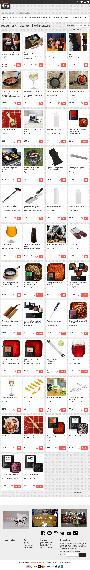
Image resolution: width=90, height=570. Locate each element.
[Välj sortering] (82, 25)
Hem (2, 13)
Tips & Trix (27, 544)
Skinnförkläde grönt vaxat (55, 244)
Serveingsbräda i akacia (10, 321)
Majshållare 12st (29, 397)
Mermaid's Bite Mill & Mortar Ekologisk (31, 283)
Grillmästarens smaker (54, 53)
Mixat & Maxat (28, 545)
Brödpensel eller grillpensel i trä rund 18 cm (33, 436)
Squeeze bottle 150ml (54, 129)
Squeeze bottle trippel (54, 206)
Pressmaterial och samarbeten (46, 545)
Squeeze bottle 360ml (76, 206)
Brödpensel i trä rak (8, 129)
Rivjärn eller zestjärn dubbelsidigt (53, 360)
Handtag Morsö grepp (76, 168)
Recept (26, 542)
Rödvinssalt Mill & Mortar (10, 474)
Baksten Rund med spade (10, 436)
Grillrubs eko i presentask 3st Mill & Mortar (77, 283)
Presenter (8, 13)
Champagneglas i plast (9, 397)
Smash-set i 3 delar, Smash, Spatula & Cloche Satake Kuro (10, 54)
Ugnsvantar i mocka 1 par (77, 244)
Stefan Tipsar (28, 547)
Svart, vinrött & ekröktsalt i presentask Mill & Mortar (33, 322)
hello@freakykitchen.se (37, 562)
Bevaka (84, 142)
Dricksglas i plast (74, 359)
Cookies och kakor (46, 547)
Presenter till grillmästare (21, 13)
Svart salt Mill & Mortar (32, 474)
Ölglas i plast (6, 244)
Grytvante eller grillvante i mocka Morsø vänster (55, 168)
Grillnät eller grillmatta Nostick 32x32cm (31, 168)
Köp (41, 65)
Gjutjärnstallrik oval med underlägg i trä (10, 92)
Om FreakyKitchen (46, 542)
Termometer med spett (54, 321)
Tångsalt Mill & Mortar (76, 436)
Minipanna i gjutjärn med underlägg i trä (10, 283)
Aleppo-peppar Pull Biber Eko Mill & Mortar (77, 130)
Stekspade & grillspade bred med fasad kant (32, 207)
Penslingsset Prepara (54, 397)
